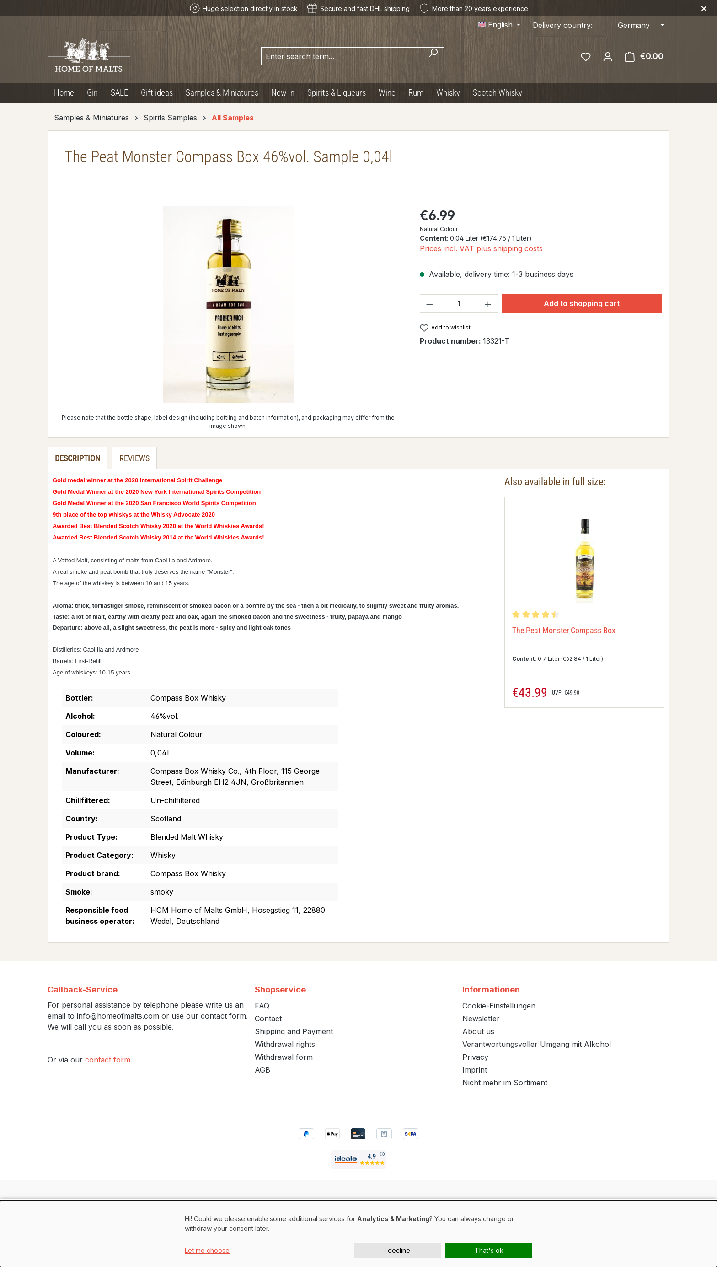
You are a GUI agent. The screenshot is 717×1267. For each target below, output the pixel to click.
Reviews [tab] (134, 458)
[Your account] (608, 56)
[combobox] (342, 56)
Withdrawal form (284, 1057)
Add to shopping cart (582, 303)
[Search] (433, 56)
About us (478, 1031)
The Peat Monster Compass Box (563, 630)
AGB (262, 1069)
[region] (228, 304)
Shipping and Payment (294, 1031)
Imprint (474, 1069)
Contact (268, 1018)
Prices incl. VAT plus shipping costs (481, 248)
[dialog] (358, 1233)
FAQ (262, 1005)
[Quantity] (458, 303)
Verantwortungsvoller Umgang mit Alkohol (536, 1044)
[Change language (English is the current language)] (499, 24)
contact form (107, 1059)
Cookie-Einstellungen (498, 1005)
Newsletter (481, 1018)
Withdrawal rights (285, 1044)
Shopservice (280, 989)
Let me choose (207, 1250)
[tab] (77, 458)
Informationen (491, 989)
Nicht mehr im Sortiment (504, 1082)
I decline (397, 1250)
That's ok (489, 1250)
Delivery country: (563, 25)
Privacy (475, 1057)
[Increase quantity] (488, 303)
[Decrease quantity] (429, 303)
